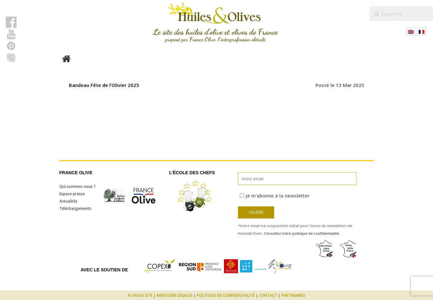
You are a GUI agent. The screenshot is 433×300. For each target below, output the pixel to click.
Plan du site (140, 295)
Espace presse (72, 193)
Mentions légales (175, 295)
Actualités (68, 201)
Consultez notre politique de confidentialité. (302, 233)
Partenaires (293, 295)
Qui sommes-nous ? (77, 186)
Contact (268, 295)
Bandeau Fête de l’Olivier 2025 (104, 85)
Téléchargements (75, 208)
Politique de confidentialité (226, 295)
